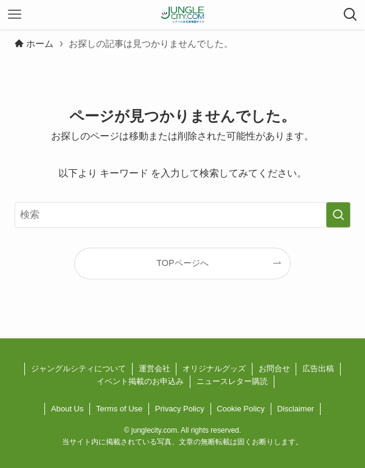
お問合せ (274, 368)
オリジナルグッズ (214, 368)
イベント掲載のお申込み (140, 381)
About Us (67, 408)
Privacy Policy (179, 408)
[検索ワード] (182, 215)
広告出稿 (318, 368)
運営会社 (154, 368)
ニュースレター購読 (232, 381)
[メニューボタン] (14, 14)
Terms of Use (119, 408)
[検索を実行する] (338, 215)
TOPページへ (182, 263)
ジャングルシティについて (78, 368)
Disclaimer (296, 408)
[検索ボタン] (350, 14)
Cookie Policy (241, 408)
